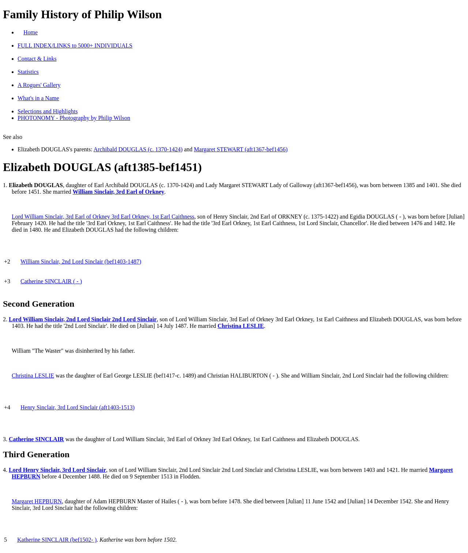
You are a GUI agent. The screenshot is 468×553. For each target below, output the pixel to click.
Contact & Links (37, 59)
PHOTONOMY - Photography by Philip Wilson (74, 118)
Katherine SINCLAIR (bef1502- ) (57, 540)
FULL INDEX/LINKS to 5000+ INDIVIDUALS (75, 45)
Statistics (28, 72)
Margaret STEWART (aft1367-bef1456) (240, 149)
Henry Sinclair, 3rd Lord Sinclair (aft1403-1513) (77, 407)
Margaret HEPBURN (37, 501)
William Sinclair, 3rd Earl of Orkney (119, 192)
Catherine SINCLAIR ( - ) (51, 281)
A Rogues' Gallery (39, 85)
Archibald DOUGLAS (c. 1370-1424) (138, 149)
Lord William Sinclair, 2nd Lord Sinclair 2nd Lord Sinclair (82, 319)
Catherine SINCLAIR (36, 439)
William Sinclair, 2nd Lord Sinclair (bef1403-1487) (80, 261)
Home (30, 32)
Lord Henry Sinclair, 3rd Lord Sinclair (57, 470)
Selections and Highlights (48, 111)
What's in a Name (38, 98)
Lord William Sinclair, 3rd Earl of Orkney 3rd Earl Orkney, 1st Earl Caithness (103, 216)
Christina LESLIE (241, 326)
